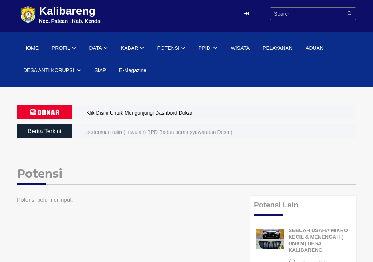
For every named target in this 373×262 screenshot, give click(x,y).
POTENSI (171, 48)
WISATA (240, 48)
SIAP (100, 70)
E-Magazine (132, 70)
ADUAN (314, 48)
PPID (208, 48)
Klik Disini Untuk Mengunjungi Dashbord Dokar (139, 113)
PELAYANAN (277, 48)
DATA (98, 48)
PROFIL (64, 48)
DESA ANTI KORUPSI (52, 71)
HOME (31, 48)
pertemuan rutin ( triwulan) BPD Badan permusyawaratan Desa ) (159, 132)
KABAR (132, 48)
